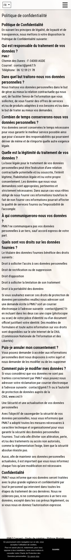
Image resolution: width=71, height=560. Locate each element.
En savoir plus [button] (33, 556)
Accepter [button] (55, 549)
